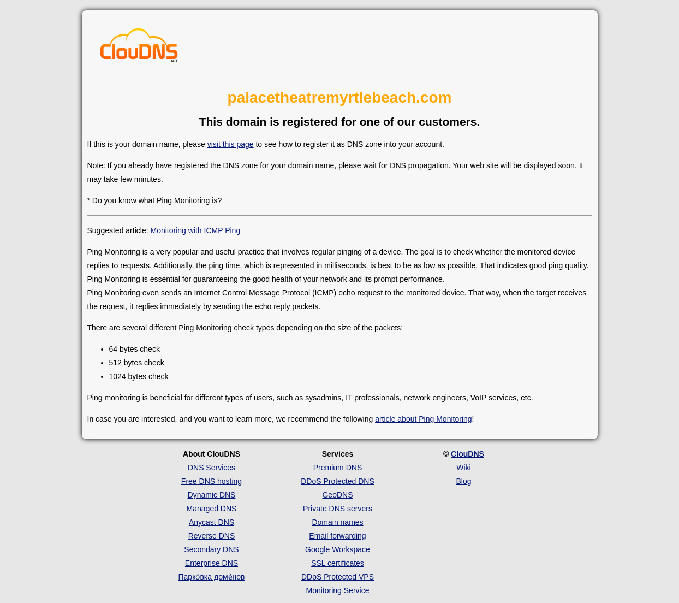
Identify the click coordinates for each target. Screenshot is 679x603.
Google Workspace (337, 549)
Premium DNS (337, 467)
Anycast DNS (211, 522)
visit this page (230, 144)
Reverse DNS (211, 535)
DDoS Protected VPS (337, 576)
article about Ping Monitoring (423, 419)
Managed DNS (212, 508)
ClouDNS (467, 454)
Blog (463, 481)
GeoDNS (337, 494)
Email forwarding (337, 535)
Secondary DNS (211, 549)
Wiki (463, 467)
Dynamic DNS (212, 494)
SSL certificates (337, 563)
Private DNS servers (337, 508)
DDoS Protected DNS (337, 481)
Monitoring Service (338, 590)
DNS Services (211, 467)
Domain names (337, 522)
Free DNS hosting (211, 481)
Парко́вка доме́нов (211, 576)
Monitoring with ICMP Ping (195, 230)
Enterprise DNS (211, 563)
